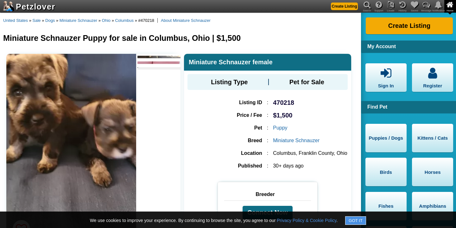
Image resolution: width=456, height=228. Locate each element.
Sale (37, 20)
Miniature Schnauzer (78, 20)
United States (15, 20)
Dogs (50, 20)
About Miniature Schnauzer (186, 20)
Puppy (280, 127)
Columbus (124, 20)
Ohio (106, 20)
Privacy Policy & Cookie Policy (306, 220)
